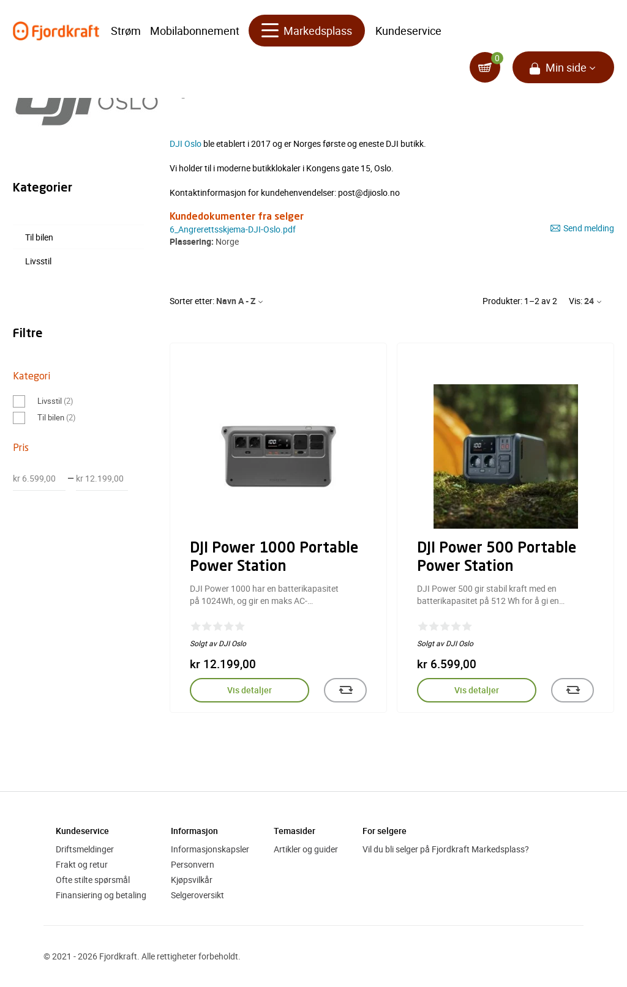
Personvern (192, 864)
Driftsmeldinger (85, 849)
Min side (566, 67)
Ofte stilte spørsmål (93, 879)
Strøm (126, 30)
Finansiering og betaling (101, 895)
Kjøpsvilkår (191, 879)
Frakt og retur (82, 864)
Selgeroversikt (197, 895)
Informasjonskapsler (210, 849)
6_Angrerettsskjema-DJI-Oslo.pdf (233, 229)
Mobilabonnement (194, 30)
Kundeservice (408, 30)
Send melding (582, 228)
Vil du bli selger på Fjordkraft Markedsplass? (445, 849)
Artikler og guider (306, 849)
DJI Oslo (185, 143)
